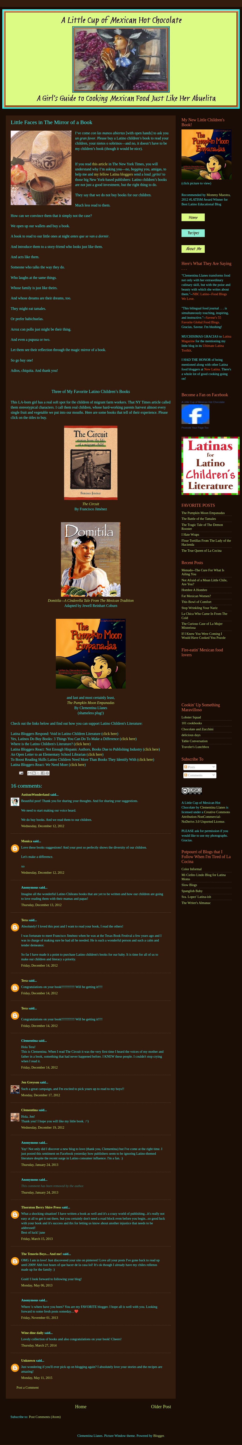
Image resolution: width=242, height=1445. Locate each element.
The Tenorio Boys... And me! (41, 1254)
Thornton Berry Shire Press (41, 1207)
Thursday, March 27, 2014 (39, 1345)
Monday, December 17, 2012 (40, 1095)
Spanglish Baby (192, 891)
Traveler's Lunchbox (195, 747)
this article (100, 164)
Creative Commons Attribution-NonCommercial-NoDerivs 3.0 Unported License (206, 816)
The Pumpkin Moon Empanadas (90, 703)
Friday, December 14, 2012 (39, 965)
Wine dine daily (32, 1333)
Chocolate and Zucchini (197, 729)
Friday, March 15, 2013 (37, 1239)
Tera (24, 920)
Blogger (158, 1436)
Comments (193, 775)
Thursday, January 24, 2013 (39, 1165)
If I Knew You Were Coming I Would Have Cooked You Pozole (204, 636)
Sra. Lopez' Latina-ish (196, 897)
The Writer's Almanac (196, 903)
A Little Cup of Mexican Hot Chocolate (203, 402)
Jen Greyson (30, 1082)
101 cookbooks (192, 723)
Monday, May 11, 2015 (36, 1378)
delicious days (191, 735)
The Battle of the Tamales (199, 519)
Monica (26, 841)
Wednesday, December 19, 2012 (42, 1127)
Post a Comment (28, 1387)
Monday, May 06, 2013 (37, 1285)
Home (81, 1406)
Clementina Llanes (212, 807)
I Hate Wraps (190, 534)
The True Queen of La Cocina (202, 550)
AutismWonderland (35, 794)
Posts (189, 767)
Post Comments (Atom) (45, 1417)
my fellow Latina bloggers (113, 174)
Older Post (161, 1406)
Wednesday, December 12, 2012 (42, 826)
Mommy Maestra (218, 195)
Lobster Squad (191, 717)
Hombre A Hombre (194, 590)
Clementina (29, 1110)
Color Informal (192, 869)
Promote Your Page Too (195, 427)
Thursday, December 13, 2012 (41, 905)
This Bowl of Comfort (196, 602)
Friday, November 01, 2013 (39, 1318)
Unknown (28, 1360)
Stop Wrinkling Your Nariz (200, 608)
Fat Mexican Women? (196, 596)
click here (110, 734)
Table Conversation (195, 741)
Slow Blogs (189, 885)
